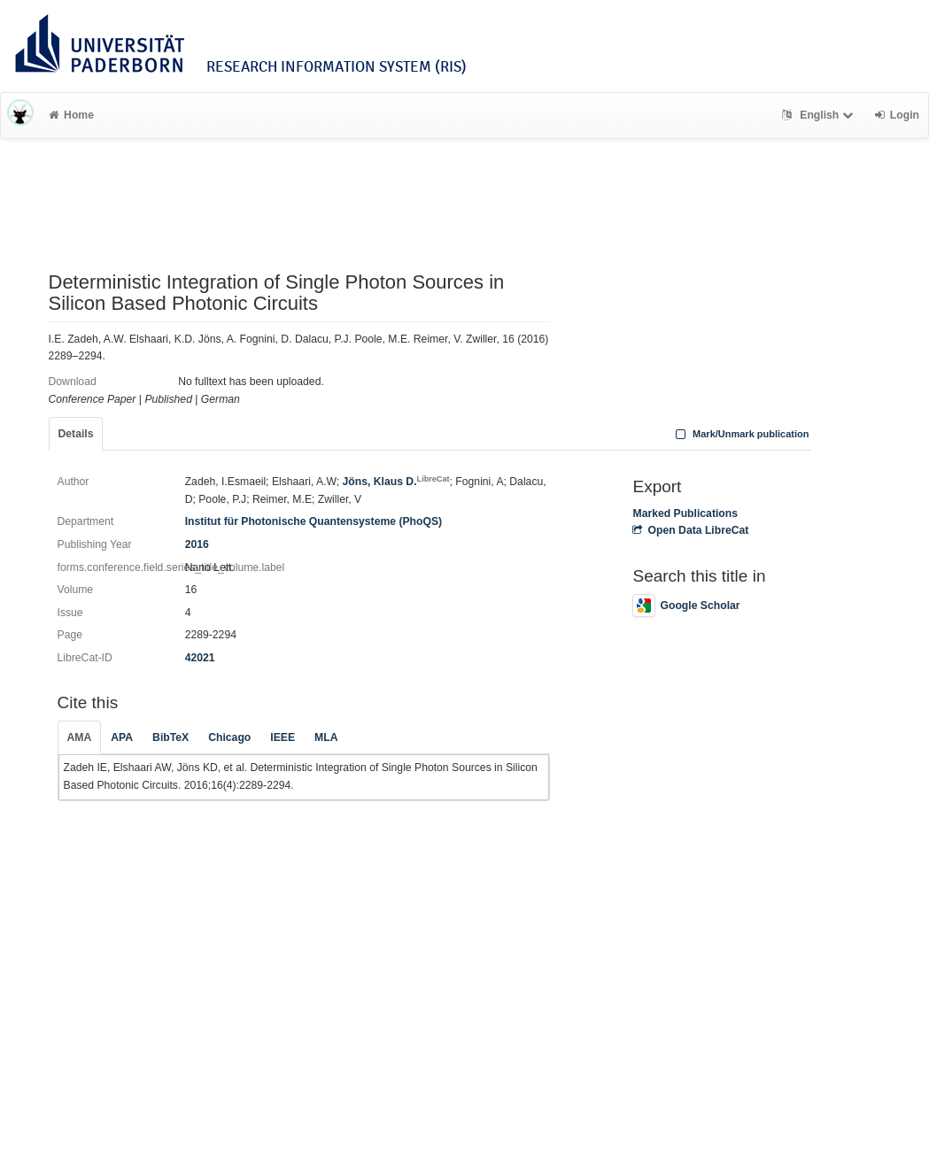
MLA (325, 737)
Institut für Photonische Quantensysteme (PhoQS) (314, 521)
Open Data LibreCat (690, 530)
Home (71, 115)
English (819, 115)
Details (76, 434)
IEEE (282, 737)
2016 (197, 544)
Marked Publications (685, 513)
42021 (200, 658)
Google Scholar (685, 605)
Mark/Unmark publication (740, 433)
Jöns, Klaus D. (396, 481)
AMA (79, 737)
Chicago (229, 737)
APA (122, 737)
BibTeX (170, 737)
